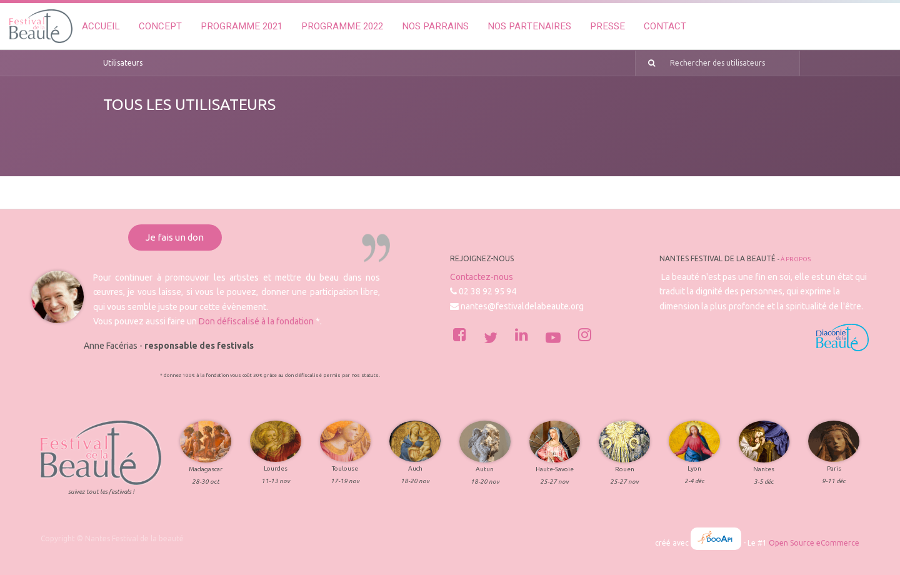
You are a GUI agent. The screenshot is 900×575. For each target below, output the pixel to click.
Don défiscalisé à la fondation (256, 321)
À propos (796, 259)
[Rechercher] (647, 63)
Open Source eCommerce (814, 543)
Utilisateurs (122, 63)
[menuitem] (100, 26)
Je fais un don (175, 237)
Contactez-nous (481, 277)
